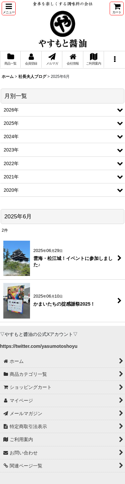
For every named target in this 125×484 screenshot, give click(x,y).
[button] (9, 8)
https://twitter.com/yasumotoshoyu (38, 346)
